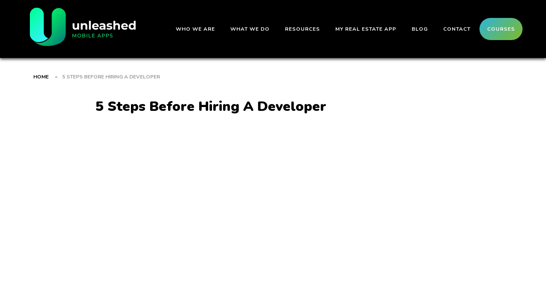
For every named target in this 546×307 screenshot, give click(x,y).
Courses (501, 29)
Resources (302, 29)
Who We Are (195, 29)
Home (41, 76)
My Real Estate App (365, 29)
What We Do (250, 29)
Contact (456, 29)
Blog (420, 29)
